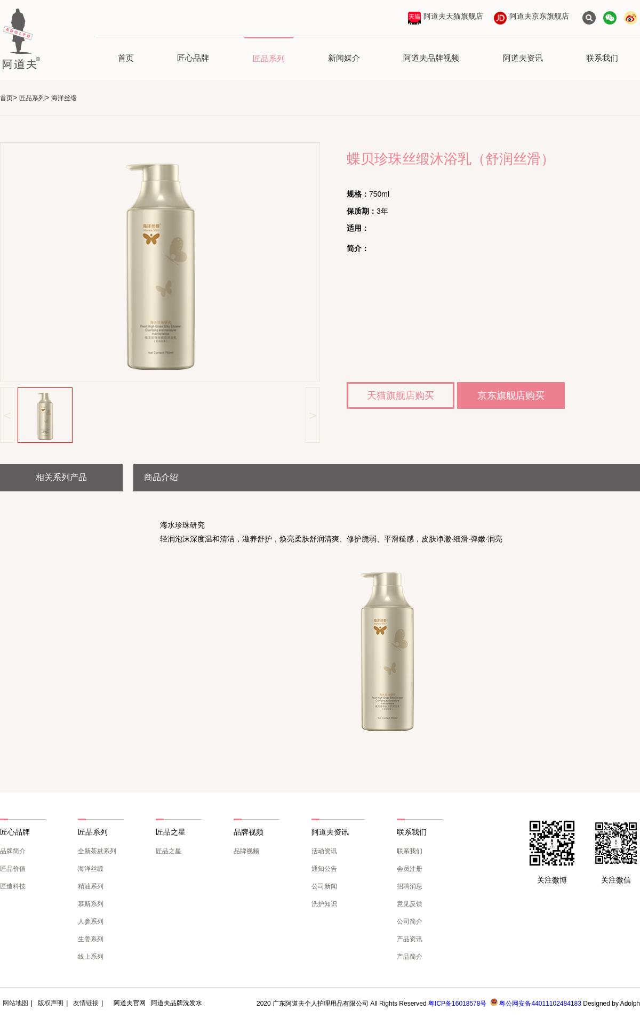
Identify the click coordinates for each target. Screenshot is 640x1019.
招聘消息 (409, 886)
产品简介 (409, 956)
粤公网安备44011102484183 (540, 1003)
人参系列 (90, 921)
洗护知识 (324, 904)
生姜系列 (90, 939)
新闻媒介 (344, 57)
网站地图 (15, 1003)
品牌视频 (246, 851)
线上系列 (90, 956)
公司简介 (409, 921)
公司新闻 (324, 886)
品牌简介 (13, 851)
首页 (126, 57)
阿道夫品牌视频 (431, 57)
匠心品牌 (193, 57)
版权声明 (50, 1003)
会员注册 (409, 868)
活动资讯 (324, 851)
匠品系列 (269, 58)
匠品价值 (13, 868)
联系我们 (602, 57)
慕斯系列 (90, 904)
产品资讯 (409, 939)
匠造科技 (13, 886)
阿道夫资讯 (523, 57)
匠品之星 (168, 851)
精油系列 (90, 886)
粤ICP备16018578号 (457, 1003)
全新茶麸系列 (97, 851)
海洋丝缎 (90, 868)
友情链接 (86, 1003)
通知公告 (324, 868)
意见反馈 (409, 904)
